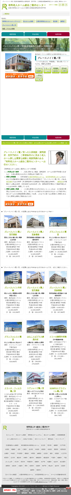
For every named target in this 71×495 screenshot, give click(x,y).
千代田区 (19, 453)
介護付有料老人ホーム (36, 177)
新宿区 (43, 449)
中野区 (33, 453)
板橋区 (56, 445)
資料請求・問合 (10, 490)
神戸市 (44, 466)
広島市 (63, 466)
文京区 (46, 453)
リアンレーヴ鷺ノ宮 (35, 388)
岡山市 (51, 466)
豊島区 (27, 453)
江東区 (25, 449)
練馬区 (39, 453)
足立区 (43, 445)
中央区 (13, 453)
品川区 (31, 449)
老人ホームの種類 (49, 435)
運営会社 (50, 439)
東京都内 (9, 181)
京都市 (38, 466)
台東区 (6, 453)
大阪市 (20, 466)
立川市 (13, 457)
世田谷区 (63, 449)
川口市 (16, 461)
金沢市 (57, 466)
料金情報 (35, 34)
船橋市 (60, 457)
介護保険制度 (61, 435)
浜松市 (14, 466)
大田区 (7, 449)
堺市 (26, 466)
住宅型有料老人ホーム (53, 177)
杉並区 (50, 449)
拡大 (66, 4)
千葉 (65, 457)
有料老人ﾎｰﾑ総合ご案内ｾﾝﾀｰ (38, 428)
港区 (51, 453)
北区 (19, 449)
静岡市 (8, 466)
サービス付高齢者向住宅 (58, 474)
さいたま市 (8, 461)
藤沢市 (32, 457)
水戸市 (43, 461)
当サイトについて (40, 439)
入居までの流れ (28, 439)
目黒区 (57, 453)
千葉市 (53, 457)
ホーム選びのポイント (14, 439)
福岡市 (32, 470)
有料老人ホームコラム (35, 435)
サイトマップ (60, 439)
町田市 (6, 457)
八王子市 (64, 453)
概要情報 (13, 34)
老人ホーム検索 (21, 435)
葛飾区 (13, 449)
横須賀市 (46, 457)
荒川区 (49, 445)
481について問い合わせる (19, 203)
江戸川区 (63, 445)
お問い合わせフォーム (41, 481)
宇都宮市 (30, 461)
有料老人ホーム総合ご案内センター (27, 6)
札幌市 (49, 461)
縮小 (60, 4)
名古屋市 (62, 461)
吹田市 (32, 466)
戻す (63, 4)
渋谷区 (37, 449)
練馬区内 (60, 181)
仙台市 (56, 461)
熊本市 (39, 470)
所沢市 (23, 461)
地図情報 (58, 34)
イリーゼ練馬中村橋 (57, 337)
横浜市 (19, 457)
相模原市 (38, 457)
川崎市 (25, 457)
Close (68, 488)
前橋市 (37, 461)
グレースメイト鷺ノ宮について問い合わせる (20, 75)
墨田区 (56, 449)
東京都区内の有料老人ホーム (30, 445)
